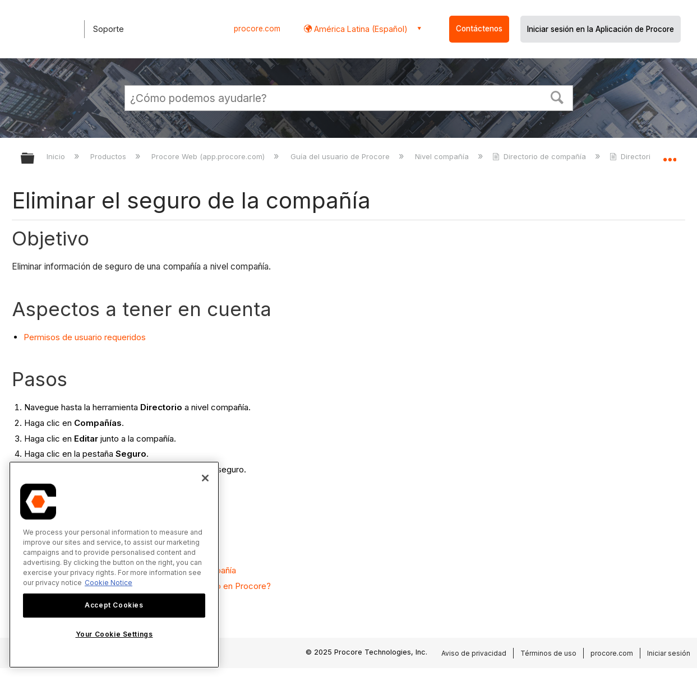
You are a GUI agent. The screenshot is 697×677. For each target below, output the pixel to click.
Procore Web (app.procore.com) (209, 156)
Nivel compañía (443, 156)
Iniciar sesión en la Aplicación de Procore (600, 29)
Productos (109, 156)
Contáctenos (479, 28)
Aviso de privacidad (473, 653)
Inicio (57, 156)
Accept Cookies (114, 605)
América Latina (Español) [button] (360, 29)
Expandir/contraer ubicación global (669, 155)
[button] (557, 96)
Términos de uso (548, 653)
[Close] (205, 478)
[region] (114, 564)
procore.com (257, 28)
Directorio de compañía (540, 156)
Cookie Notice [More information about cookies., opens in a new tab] (108, 582)
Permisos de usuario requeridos (85, 337)
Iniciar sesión (668, 653)
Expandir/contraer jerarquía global (34, 159)
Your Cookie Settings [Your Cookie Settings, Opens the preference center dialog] (114, 634)
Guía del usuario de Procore (341, 156)
